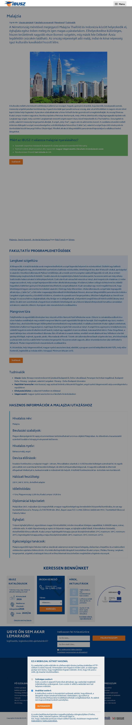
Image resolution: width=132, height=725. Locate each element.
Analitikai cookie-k (43, 691)
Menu (120, 4)
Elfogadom (44, 706)
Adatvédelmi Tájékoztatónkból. (44, 721)
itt (37, 672)
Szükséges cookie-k (43, 679)
